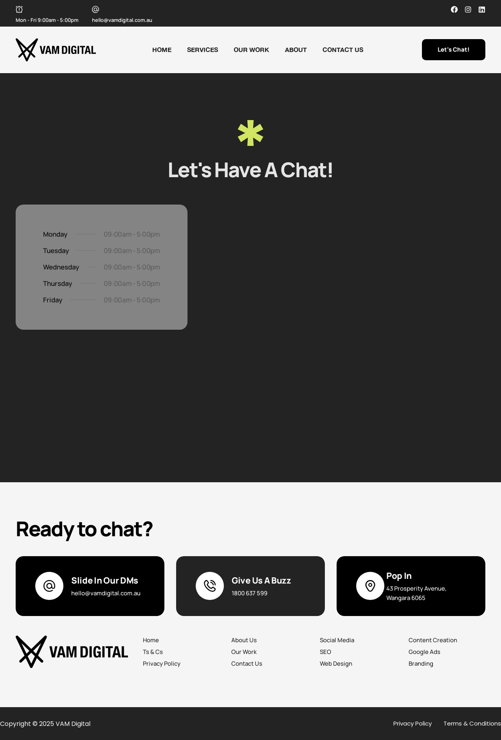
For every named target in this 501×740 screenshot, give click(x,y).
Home (161, 49)
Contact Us (343, 49)
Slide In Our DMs (104, 580)
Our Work (251, 49)
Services (202, 49)
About (296, 49)
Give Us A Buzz (261, 580)
